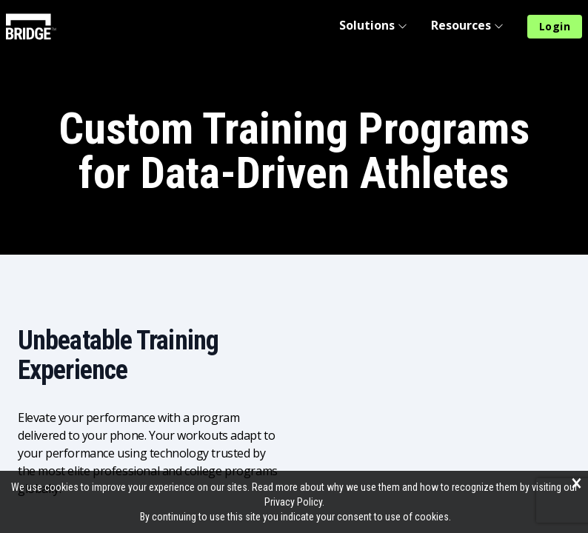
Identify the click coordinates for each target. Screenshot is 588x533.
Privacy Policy (293, 502)
